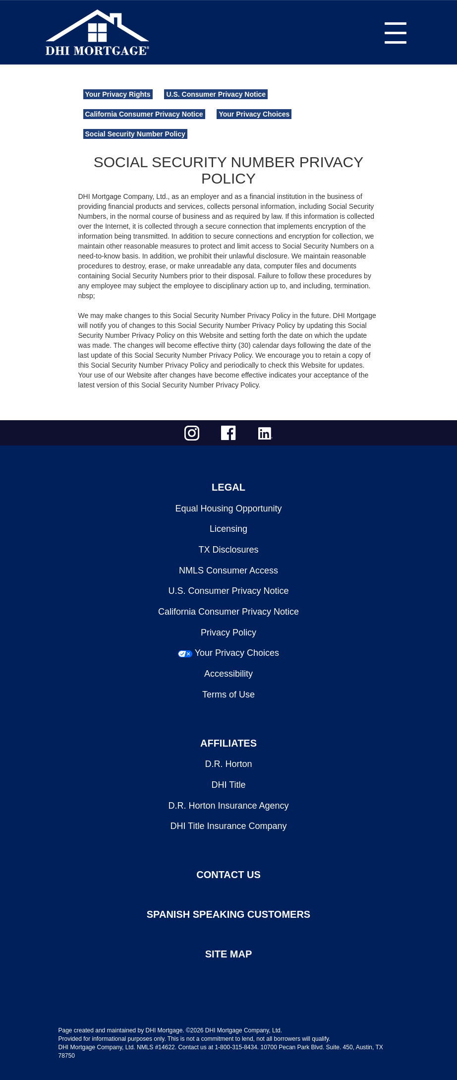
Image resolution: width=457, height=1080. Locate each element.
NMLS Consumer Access (228, 570)
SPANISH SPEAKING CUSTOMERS (228, 914)
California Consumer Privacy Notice (144, 114)
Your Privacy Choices (254, 114)
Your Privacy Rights (118, 94)
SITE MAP (228, 954)
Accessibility (228, 674)
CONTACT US (228, 874)
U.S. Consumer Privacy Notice (216, 94)
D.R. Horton (228, 764)
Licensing (228, 529)
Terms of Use (228, 694)
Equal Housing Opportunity (228, 508)
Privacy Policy (228, 632)
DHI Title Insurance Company (228, 826)
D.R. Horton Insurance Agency (228, 806)
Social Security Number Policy (135, 134)
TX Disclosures (228, 550)
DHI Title (228, 785)
